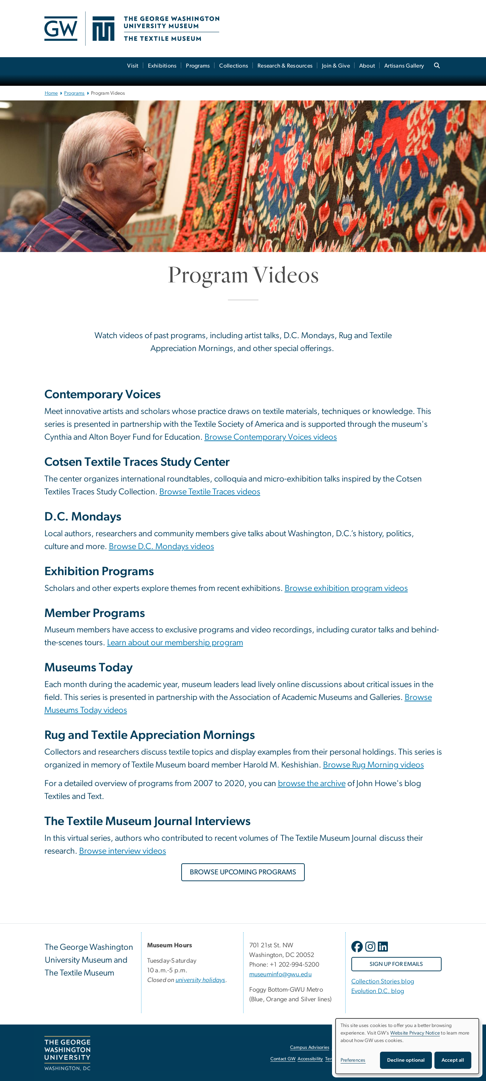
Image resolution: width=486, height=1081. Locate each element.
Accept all (453, 1060)
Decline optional (406, 1060)
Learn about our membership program (175, 642)
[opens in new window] (357, 952)
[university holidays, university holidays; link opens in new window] (200, 980)
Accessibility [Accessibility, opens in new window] (310, 1059)
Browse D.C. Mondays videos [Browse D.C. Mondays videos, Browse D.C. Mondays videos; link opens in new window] (161, 546)
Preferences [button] (353, 1060)
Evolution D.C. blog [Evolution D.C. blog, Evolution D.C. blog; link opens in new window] (377, 991)
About (367, 66)
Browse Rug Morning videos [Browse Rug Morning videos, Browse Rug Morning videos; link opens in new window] (373, 765)
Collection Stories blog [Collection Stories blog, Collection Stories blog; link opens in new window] (382, 981)
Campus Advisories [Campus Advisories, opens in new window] (309, 1047)
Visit (132, 66)
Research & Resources (285, 66)
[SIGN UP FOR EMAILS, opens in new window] (396, 964)
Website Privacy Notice (415, 1033)
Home (51, 93)
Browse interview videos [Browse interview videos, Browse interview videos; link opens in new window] (122, 851)
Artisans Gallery (404, 66)
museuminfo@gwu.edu (280, 974)
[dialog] (407, 1046)
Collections (233, 66)
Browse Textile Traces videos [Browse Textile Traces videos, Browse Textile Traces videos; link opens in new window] (209, 492)
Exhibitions (162, 66)
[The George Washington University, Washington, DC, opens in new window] (67, 1053)
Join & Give (336, 66)
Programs (198, 66)
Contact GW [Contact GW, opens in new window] (283, 1059)
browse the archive (312, 783)
